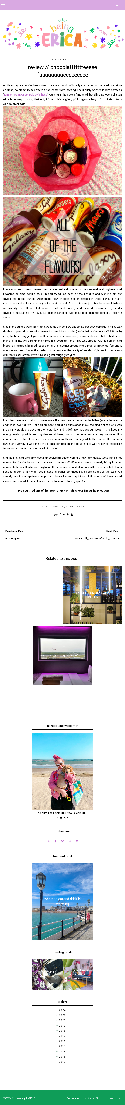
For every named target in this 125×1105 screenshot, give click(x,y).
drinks (70, 507)
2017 (62, 1036)
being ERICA (26, 1098)
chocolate (58, 507)
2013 (62, 1056)
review (80, 507)
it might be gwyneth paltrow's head (25, 94)
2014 (62, 1051)
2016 (62, 1041)
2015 (62, 1046)
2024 (62, 1010)
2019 (62, 1025)
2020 (62, 1020)
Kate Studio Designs (104, 1098)
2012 (62, 1061)
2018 (62, 1030)
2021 (62, 1015)
